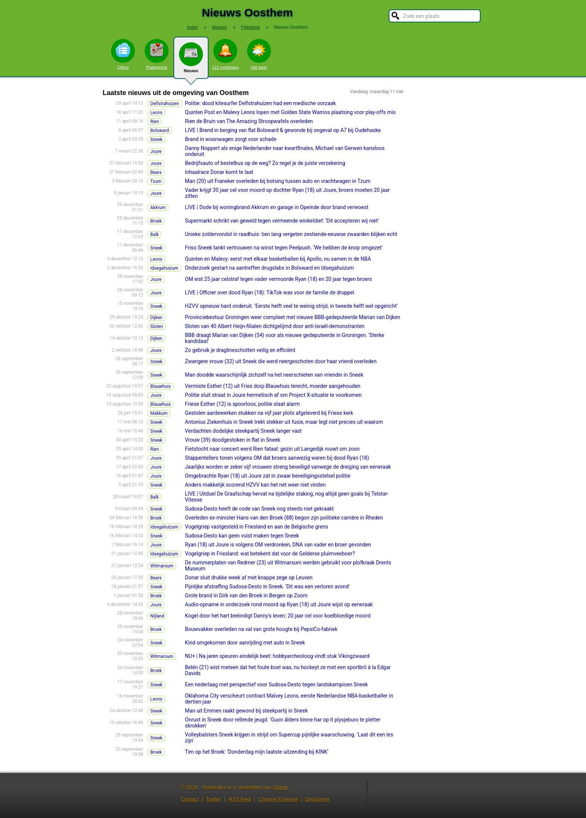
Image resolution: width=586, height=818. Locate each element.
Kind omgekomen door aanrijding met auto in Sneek (245, 643)
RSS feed (239, 799)
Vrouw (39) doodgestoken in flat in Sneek (232, 440)
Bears (156, 172)
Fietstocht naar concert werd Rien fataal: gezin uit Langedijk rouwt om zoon (272, 449)
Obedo (281, 787)
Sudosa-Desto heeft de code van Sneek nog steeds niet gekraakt (259, 509)
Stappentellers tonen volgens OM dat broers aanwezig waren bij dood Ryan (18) (277, 458)
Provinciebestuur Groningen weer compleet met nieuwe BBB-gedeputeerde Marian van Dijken (292, 317)
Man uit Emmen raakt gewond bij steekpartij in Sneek (246, 711)
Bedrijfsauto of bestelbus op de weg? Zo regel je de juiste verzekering (265, 163)
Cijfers (123, 54)
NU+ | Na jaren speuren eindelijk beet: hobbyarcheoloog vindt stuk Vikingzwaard (277, 656)
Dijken (156, 317)
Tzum (155, 181)
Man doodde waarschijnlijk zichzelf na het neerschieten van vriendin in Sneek (274, 375)
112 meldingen (225, 54)
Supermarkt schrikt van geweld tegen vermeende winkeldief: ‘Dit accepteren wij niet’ (282, 221)
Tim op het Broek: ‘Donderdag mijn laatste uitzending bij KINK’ (257, 752)
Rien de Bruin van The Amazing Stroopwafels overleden (249, 121)
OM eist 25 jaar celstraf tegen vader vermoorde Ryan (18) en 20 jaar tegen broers (278, 279)
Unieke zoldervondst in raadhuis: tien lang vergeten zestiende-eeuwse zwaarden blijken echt (291, 234)
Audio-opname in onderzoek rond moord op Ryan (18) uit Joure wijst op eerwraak (279, 604)
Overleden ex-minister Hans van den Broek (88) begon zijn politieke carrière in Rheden (284, 518)
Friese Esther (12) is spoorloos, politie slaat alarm (242, 404)
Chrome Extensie (278, 799)
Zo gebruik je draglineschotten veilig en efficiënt (240, 350)
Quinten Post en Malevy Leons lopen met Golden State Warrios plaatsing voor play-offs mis (290, 112)
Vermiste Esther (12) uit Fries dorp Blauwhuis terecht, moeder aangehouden (272, 386)
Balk (154, 234)
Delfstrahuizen (164, 103)
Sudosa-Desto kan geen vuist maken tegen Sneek (242, 536)
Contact (190, 799)
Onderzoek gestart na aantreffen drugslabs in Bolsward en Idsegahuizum (269, 268)
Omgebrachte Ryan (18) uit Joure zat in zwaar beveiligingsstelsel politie (268, 476)
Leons (156, 112)
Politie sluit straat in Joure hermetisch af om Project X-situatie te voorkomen (273, 395)
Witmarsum (161, 566)
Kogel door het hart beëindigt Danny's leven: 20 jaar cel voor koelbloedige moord (277, 616)
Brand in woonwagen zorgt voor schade (231, 139)
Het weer (259, 54)
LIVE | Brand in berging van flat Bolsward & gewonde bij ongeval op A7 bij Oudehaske (283, 130)
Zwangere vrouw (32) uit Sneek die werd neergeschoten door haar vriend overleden (281, 361)
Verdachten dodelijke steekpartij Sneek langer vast (243, 431)
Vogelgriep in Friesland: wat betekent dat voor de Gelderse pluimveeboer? (270, 554)
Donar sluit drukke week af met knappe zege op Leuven (248, 577)
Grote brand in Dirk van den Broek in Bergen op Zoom (246, 595)
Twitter (213, 799)
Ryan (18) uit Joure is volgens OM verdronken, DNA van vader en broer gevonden (278, 545)
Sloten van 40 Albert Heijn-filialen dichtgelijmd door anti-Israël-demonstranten (274, 326)
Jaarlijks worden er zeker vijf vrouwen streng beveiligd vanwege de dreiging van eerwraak (288, 467)
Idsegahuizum (164, 268)
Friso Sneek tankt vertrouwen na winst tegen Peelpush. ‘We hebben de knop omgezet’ (284, 248)
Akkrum (158, 207)
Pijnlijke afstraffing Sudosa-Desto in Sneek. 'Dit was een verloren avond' (267, 586)
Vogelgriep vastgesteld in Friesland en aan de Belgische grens (256, 527)
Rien (154, 121)
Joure (155, 151)
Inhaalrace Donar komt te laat (219, 172)
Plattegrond (157, 54)
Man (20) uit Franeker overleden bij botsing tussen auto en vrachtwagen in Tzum (277, 181)
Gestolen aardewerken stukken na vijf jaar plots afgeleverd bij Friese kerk (269, 413)
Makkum (158, 413)
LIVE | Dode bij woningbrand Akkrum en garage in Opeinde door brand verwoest (276, 207)
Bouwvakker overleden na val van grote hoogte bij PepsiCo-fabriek (261, 629)
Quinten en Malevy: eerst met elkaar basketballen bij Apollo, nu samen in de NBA (278, 259)
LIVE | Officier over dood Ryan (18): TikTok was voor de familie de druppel (269, 292)
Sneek (156, 139)
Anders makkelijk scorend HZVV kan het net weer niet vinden (255, 485)
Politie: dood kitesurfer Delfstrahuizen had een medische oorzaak (260, 103)
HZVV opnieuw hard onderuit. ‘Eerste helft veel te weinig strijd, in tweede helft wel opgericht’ (291, 306)
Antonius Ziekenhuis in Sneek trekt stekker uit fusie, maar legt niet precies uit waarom (284, 422)
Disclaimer (317, 799)
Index (192, 27)
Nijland (157, 616)
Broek (156, 221)
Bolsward (159, 130)
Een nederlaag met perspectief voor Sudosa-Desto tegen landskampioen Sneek (276, 684)
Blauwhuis (160, 386)
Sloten (156, 326)
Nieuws (191, 60)
